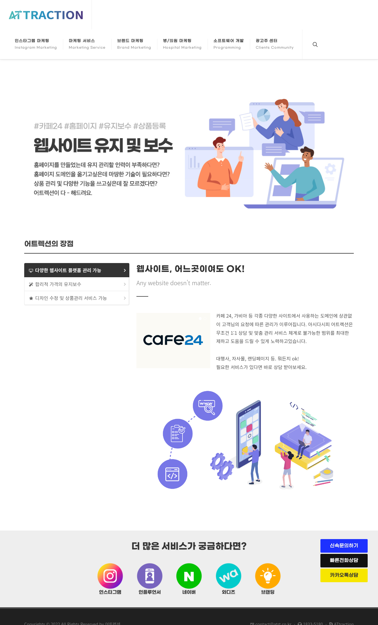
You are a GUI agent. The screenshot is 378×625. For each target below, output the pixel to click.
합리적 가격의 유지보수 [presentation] (78, 284)
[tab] (76, 270)
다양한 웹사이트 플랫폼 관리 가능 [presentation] (78, 270)
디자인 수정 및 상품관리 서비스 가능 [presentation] (78, 298)
